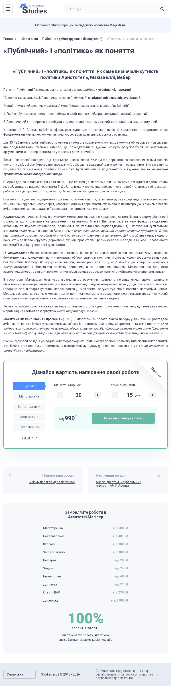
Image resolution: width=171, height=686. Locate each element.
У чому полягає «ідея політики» (52, 482)
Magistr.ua (118, 25)
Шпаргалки (29, 39)
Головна (9, 39)
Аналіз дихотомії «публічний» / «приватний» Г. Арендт (118, 484)
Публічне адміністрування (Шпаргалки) (72, 39)
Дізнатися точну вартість (123, 418)
